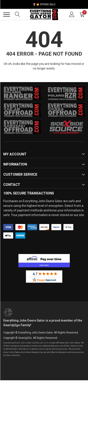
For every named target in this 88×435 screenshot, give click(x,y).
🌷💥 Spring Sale (44, 4)
